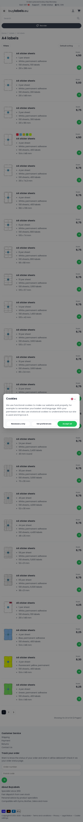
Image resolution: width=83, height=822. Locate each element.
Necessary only (18, 423)
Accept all (67, 423)
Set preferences (44, 423)
